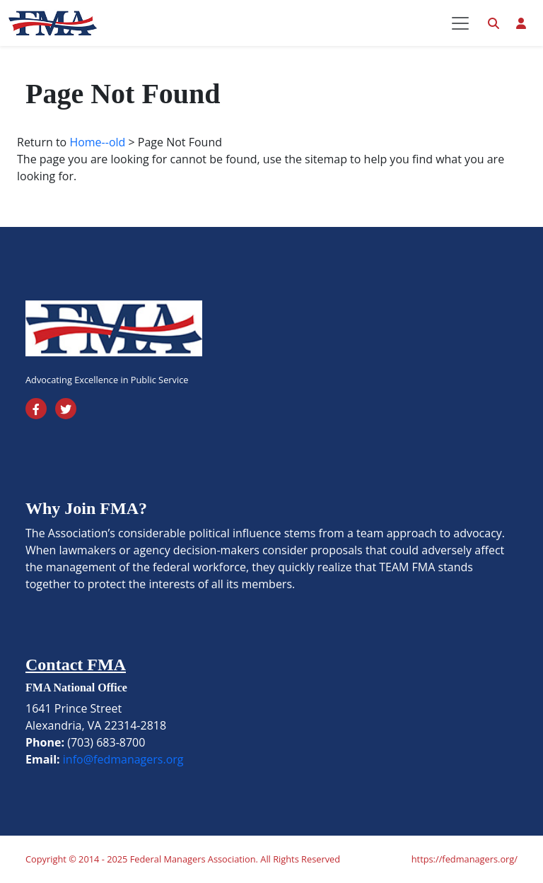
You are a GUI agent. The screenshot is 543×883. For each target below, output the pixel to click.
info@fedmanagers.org (123, 759)
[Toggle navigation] (460, 23)
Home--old (97, 142)
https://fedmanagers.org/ (464, 859)
